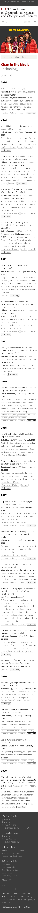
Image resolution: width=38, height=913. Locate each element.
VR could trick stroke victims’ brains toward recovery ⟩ (16, 566)
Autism (20, 147)
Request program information (13, 850)
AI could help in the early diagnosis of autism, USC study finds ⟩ (16, 127)
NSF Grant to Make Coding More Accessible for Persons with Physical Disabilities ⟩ (16, 225)
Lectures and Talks (8, 807)
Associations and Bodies (26, 414)
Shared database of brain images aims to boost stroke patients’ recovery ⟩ (18, 462)
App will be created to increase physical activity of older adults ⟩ (17, 503)
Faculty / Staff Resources (11, 2)
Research (21, 113)
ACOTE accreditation (9, 907)
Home (4, 57)
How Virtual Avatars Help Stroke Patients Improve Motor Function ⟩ (18, 435)
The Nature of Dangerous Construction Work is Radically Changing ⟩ (17, 191)
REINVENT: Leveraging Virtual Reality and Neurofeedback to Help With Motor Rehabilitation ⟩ (18, 591)
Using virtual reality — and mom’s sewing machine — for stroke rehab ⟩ (18, 631)
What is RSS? (6, 880)
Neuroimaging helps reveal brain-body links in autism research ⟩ (17, 684)
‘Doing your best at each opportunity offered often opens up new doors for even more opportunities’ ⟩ (19, 350)
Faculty (4, 183)
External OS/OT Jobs (9, 875)
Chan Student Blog (9, 867)
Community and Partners (10, 213)
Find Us (7, 822)
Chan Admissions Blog (10, 870)
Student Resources (27, 2)
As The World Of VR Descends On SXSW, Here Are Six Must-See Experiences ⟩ (17, 662)
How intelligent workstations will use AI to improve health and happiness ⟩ (18, 389)
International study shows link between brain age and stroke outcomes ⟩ (17, 157)
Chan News (6, 864)
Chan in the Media (22, 57)
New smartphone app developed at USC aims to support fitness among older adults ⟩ (18, 534)
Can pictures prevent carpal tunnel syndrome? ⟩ (15, 741)
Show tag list (6, 75)
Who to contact (10, 819)
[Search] (30, 22)
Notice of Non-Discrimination (12, 856)
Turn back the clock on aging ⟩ (13, 88)
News (11, 57)
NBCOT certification (25, 907)
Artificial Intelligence (9, 147)
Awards (4, 418)
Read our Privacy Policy (10, 853)
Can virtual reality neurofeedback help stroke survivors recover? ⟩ (17, 711)
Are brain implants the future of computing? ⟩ (14, 267)
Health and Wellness (9, 113)
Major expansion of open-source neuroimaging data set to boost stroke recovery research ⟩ (17, 304)
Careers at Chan (7, 873)
